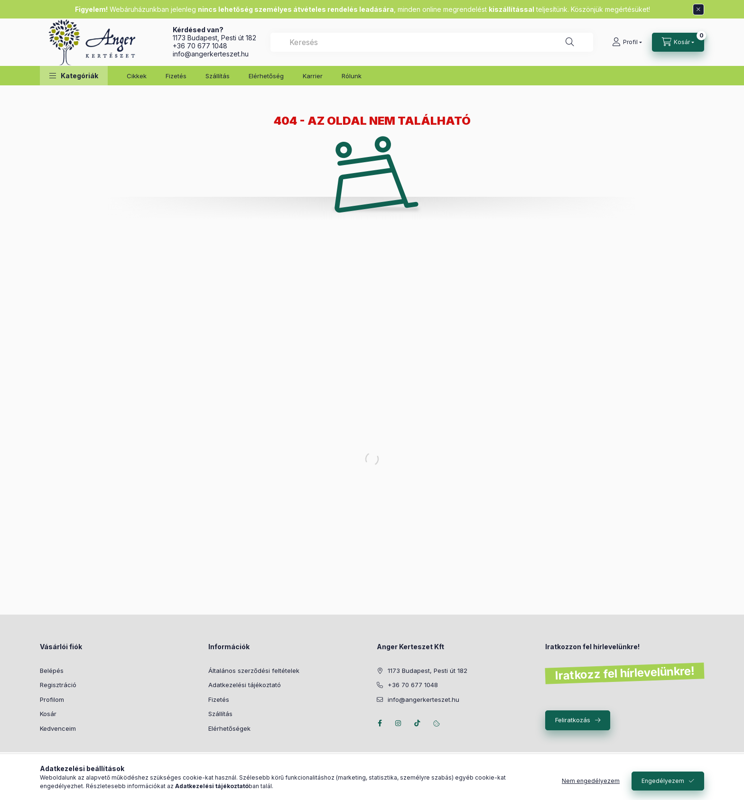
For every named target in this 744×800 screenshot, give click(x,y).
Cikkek (137, 76)
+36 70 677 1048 (200, 46)
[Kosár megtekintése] (678, 42)
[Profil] (627, 42)
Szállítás (217, 76)
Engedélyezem (663, 780)
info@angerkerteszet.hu (211, 54)
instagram (398, 723)
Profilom (52, 699)
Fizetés (176, 76)
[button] (74, 75)
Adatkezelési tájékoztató (244, 685)
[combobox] (431, 42)
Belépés (52, 670)
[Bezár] (698, 9)
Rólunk (352, 76)
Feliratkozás (572, 720)
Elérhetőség (266, 76)
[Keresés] (570, 42)
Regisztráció (58, 685)
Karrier (313, 76)
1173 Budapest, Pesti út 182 (214, 38)
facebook (379, 723)
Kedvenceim (58, 728)
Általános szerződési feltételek (253, 670)
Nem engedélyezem (591, 780)
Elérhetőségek (229, 728)
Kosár (48, 713)
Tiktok (417, 723)
